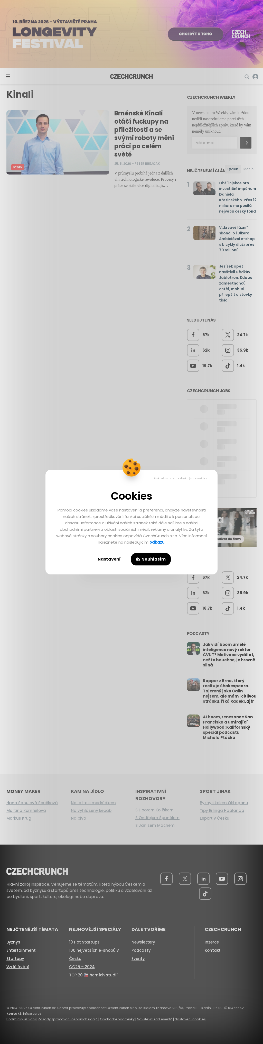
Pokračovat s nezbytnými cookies (180, 478)
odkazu (157, 542)
